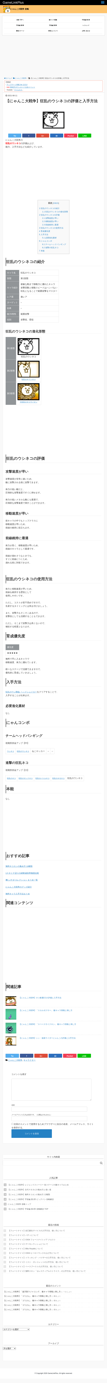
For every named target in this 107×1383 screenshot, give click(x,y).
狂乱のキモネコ (68, 778)
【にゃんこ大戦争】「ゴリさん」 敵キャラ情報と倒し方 (27, 1300)
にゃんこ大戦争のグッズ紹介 (20, 887)
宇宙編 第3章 (53, 25)
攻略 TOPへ (20, 20)
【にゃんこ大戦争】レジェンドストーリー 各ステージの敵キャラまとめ (38, 1189)
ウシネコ (11, 751)
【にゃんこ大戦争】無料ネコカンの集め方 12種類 (29, 1199)
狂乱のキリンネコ (28, 379)
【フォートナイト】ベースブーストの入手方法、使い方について (35, 1271)
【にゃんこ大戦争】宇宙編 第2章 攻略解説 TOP (28, 1213)
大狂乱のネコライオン (28, 402)
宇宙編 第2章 (20, 25)
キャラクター (30, 1060)
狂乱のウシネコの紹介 (49, 208)
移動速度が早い (50, 221)
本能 (41, 251)
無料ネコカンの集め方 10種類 (20, 866)
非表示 (56, 203)
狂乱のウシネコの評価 (49, 215)
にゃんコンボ (45, 241)
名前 (13, 1109)
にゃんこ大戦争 (15, 1060)
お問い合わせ (86, 31)
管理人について (53, 31)
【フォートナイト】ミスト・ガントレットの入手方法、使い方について (38, 1266)
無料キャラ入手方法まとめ (18, 894)
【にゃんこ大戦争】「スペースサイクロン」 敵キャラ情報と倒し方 (47, 1024)
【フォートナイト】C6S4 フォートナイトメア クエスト (32, 1244)
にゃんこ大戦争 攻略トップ (19, 1208)
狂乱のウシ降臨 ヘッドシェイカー (22, 692)
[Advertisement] (55, 57)
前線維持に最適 (50, 224)
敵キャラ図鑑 (53, 20)
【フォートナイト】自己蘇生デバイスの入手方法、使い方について (36, 1235)
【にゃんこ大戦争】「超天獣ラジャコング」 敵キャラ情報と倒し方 (32, 1296)
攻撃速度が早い (50, 218)
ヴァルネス (18, 90)
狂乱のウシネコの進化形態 (55, 211)
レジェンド (86, 25)
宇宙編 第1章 (86, 20)
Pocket (71, 136)
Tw (14, 136)
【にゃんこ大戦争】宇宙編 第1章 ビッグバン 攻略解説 (31, 1204)
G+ (42, 136)
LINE (84, 136)
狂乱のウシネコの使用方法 (51, 228)
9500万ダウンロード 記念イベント (22, 87)
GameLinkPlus (13, 2)
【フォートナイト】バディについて (23, 1239)
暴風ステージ (20, 31)
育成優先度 (44, 231)
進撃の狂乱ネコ (50, 247)
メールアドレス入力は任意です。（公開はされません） (31, 1119)
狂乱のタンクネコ (29, 778)
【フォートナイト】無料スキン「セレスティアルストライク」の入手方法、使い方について (47, 1275)
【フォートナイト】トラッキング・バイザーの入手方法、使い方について (39, 1262)
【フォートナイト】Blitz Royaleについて (25, 1253)
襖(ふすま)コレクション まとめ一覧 (23, 880)
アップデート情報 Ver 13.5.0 (17, 85)
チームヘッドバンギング (54, 244)
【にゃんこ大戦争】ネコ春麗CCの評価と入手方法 (40, 998)
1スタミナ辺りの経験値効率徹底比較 (23, 873)
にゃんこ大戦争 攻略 (16, 9)
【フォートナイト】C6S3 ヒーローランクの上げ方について (33, 1257)
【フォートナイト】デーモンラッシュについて (28, 1248)
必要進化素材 (49, 238)
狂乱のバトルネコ (49, 778)
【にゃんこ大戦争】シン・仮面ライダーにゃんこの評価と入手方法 (47, 1038)
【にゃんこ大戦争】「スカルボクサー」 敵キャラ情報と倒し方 (45, 1010)
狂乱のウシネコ (26, 751)
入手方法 (43, 234)
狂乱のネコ (12, 778)
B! (57, 136)
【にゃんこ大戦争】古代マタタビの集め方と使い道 (29, 1194)
